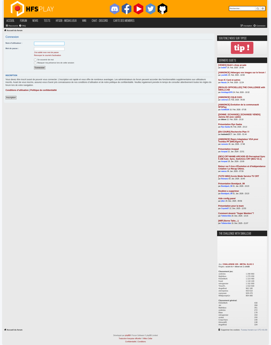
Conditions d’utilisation (17, 90)
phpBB (127, 335)
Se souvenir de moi (44, 60)
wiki (84, 20)
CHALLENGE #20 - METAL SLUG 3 (238, 264)
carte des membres (123, 20)
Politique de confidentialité (43, 90)
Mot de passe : (12, 48)
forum (23, 20)
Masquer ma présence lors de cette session (54, 63)
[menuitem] (22, 26)
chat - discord (100, 20)
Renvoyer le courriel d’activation (47, 55)
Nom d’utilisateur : (14, 43)
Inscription (11, 97)
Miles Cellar (147, 338)
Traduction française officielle (130, 338)
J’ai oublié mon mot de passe (46, 52)
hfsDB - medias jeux (66, 20)
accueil (10, 20)
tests (47, 20)
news (35, 20)
